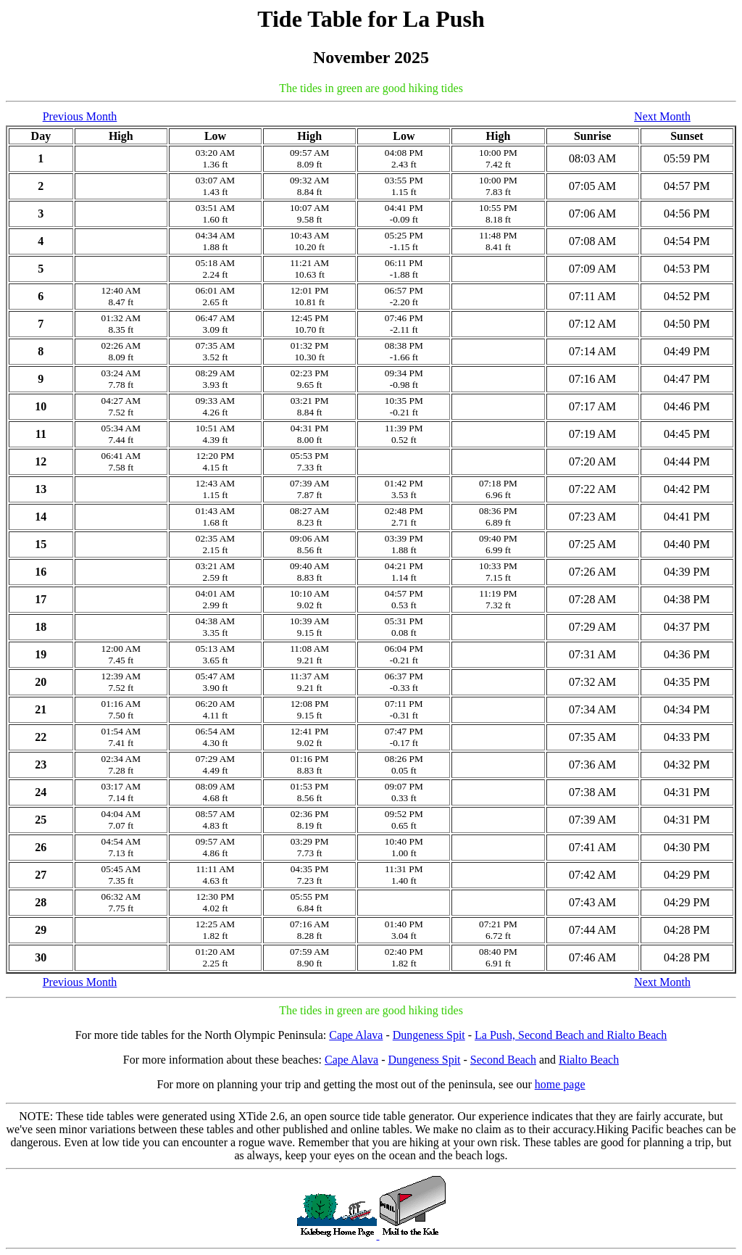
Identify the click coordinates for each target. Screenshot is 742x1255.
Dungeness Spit (429, 1035)
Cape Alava (356, 1035)
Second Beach (503, 1059)
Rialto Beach (589, 1059)
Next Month (662, 116)
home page (560, 1084)
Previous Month (80, 116)
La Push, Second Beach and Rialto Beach (571, 1035)
